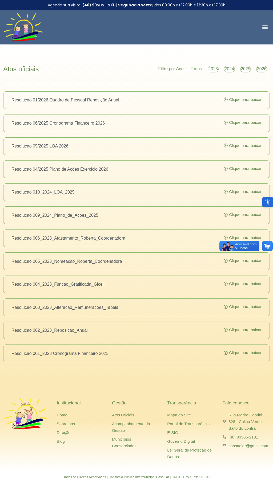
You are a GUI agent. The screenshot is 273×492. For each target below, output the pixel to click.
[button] (264, 27)
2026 (260, 70)
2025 (240, 70)
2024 (221, 70)
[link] (267, 202)
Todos (181, 70)
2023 (201, 70)
